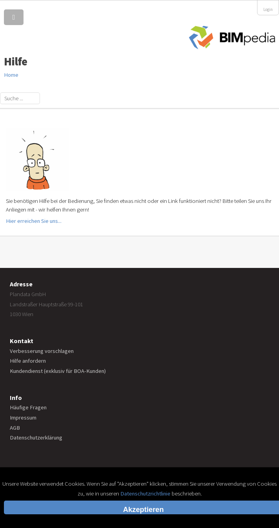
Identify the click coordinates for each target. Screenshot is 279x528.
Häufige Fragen (28, 407)
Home (11, 74)
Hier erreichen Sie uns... (34, 220)
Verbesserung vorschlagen (42, 350)
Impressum (23, 417)
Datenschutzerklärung (36, 437)
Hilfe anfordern (28, 360)
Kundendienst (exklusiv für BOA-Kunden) (58, 370)
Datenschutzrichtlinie (145, 493)
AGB (15, 427)
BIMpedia (232, 37)
